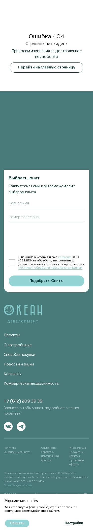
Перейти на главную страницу (46, 67)
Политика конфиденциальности (17, 450)
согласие (64, 257)
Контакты (13, 374)
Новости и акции (19, 364)
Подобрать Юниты (46, 281)
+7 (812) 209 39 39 (23, 401)
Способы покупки (19, 355)
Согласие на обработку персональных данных (50, 454)
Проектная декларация (18, 485)
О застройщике (18, 345)
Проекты (12, 335)
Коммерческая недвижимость (31, 384)
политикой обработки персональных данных (50, 267)
